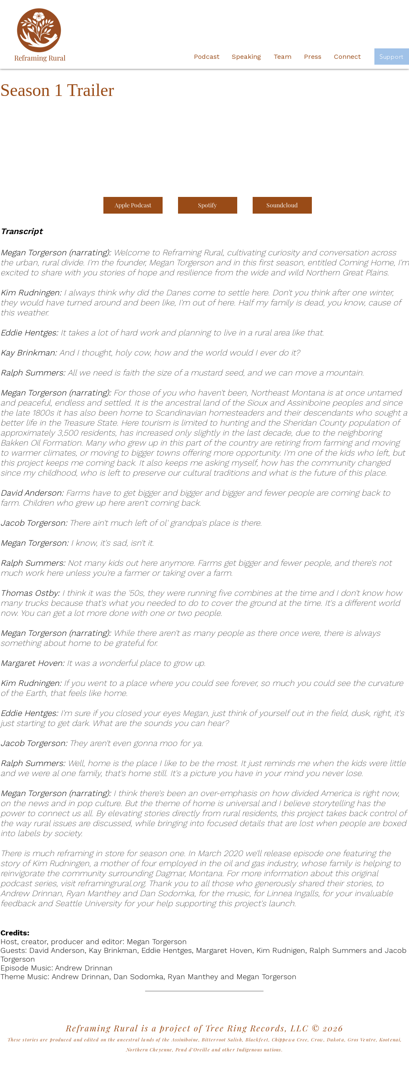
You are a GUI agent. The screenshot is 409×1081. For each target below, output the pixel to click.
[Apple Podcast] (133, 205)
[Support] (391, 56)
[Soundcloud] (282, 205)
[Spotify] (207, 205)
